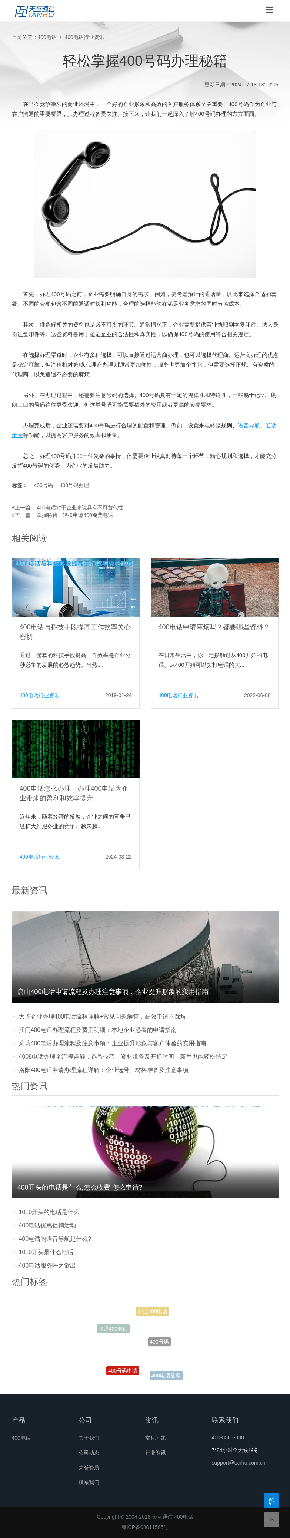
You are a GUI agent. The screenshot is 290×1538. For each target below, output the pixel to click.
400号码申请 (122, 1372)
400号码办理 (74, 485)
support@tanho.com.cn (239, 1463)
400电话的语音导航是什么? (55, 1239)
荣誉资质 (89, 1467)
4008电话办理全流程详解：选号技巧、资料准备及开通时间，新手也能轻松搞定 (123, 1056)
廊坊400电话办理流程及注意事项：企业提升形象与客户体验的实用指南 (113, 1043)
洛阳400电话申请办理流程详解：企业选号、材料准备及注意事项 (104, 1070)
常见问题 (155, 1438)
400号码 (43, 485)
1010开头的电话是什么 (49, 1212)
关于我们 (89, 1438)
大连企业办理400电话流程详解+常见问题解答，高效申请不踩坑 (102, 1016)
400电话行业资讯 (84, 37)
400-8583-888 (228, 1437)
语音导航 (249, 425)
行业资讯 (155, 1453)
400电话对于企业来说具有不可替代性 (80, 508)
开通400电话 (152, 1313)
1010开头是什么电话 (46, 1252)
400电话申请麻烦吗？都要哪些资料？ (214, 627)
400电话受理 (166, 1376)
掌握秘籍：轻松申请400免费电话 (75, 515)
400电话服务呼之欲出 (47, 1265)
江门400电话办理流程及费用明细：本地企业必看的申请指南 (98, 1030)
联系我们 (89, 1482)
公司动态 (89, 1453)
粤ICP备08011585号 (145, 1527)
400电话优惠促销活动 (47, 1225)
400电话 (47, 37)
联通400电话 (113, 1330)
